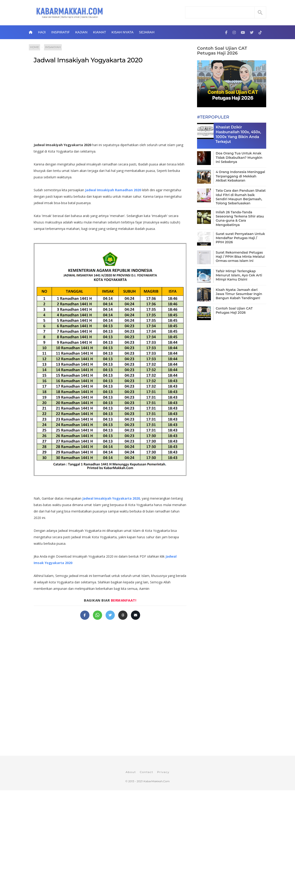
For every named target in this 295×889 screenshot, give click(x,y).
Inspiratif (60, 32)
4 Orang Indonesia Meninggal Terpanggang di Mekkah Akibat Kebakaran (240, 176)
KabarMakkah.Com (156, 781)
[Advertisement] (115, 105)
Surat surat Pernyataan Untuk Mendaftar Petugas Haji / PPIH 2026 (240, 238)
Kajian (81, 32)
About (131, 772)
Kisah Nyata (123, 32)
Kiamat (99, 32)
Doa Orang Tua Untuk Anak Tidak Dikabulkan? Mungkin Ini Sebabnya (239, 157)
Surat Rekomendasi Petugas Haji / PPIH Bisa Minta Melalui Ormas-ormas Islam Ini (240, 256)
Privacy (163, 772)
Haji (42, 32)
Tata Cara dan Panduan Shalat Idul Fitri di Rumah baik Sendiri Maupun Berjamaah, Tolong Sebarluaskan (241, 196)
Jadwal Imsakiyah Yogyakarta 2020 (88, 60)
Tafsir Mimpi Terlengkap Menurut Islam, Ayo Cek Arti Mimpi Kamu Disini (239, 275)
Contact (146, 772)
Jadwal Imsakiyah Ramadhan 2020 (113, 190)
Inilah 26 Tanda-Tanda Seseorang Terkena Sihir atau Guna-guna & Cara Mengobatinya (240, 218)
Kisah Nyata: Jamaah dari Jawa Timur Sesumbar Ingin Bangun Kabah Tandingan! (239, 294)
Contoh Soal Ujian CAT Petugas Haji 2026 (222, 51)
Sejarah (146, 32)
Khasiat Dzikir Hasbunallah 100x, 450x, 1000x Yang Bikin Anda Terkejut (238, 134)
